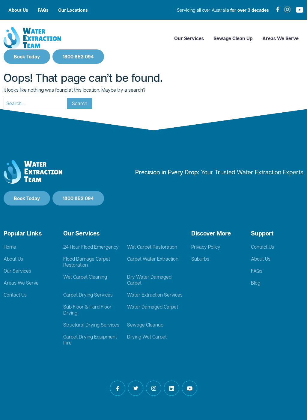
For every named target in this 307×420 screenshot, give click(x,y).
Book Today (27, 57)
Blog (255, 283)
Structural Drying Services (91, 325)
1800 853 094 (78, 57)
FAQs (43, 10)
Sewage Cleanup (145, 325)
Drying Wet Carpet (147, 337)
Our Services (189, 38)
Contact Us (15, 295)
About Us (18, 10)
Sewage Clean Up (233, 38)
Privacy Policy (205, 247)
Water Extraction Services (155, 295)
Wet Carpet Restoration (152, 247)
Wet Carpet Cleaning (85, 277)
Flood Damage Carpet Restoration (86, 262)
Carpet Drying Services (88, 295)
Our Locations (73, 10)
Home (10, 247)
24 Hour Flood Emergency (91, 247)
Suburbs (200, 259)
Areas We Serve (280, 38)
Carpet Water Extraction (152, 259)
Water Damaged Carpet (152, 307)
